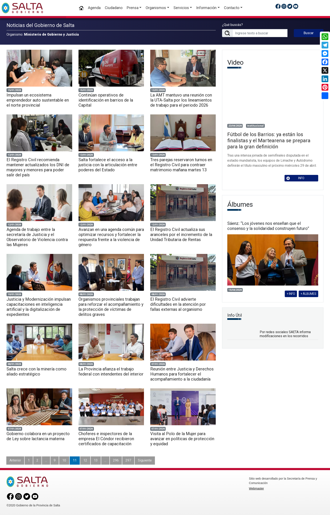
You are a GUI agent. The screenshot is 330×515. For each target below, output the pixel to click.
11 (75, 460)
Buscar (308, 33)
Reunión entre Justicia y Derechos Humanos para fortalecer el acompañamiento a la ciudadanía (182, 374)
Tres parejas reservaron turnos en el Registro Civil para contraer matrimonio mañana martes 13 (181, 164)
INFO (295, 178)
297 (128, 460)
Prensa (132, 7)
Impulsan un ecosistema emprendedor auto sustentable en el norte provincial (38, 100)
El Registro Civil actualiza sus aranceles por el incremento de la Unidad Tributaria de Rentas (181, 234)
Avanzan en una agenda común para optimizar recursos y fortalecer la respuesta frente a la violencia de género (111, 237)
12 (85, 460)
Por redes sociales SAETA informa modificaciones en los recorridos (285, 334)
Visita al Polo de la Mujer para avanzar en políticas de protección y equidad (182, 438)
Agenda (94, 7)
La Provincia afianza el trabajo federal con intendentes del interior (111, 371)
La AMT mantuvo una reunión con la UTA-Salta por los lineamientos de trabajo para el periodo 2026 (181, 100)
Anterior (15, 460)
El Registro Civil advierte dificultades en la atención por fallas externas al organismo (178, 304)
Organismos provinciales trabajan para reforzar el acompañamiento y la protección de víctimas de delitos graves (111, 307)
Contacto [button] (231, 7)
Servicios (181, 7)
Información (206, 7)
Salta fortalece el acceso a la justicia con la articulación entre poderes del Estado (108, 164)
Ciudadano (113, 7)
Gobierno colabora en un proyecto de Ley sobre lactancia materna (38, 436)
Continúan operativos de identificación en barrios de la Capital (106, 100)
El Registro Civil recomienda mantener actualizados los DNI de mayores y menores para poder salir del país (38, 167)
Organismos (156, 7)
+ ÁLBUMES (308, 293)
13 (96, 460)
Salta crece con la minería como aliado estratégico (37, 371)
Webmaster (256, 488)
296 (116, 460)
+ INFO (291, 293)
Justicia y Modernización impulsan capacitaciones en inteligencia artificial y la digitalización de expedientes (39, 307)
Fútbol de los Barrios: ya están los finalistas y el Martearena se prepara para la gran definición (268, 140)
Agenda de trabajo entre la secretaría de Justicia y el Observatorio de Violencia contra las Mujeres (37, 237)
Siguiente (145, 460)
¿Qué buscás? (232, 25)
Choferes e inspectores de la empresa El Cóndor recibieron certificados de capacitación (106, 438)
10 (64, 460)
